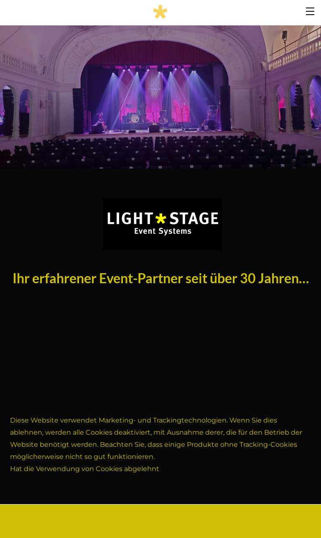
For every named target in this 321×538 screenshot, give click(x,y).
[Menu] (310, 10)
